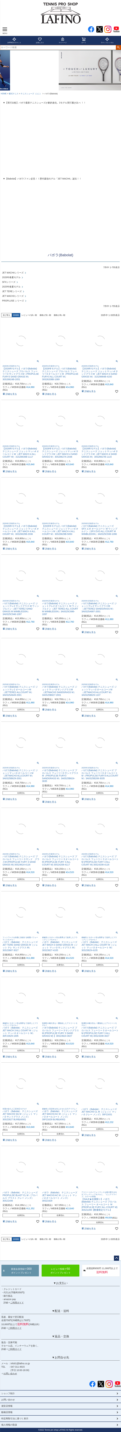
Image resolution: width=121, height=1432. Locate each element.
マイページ (63, 40)
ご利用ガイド (17, 1302)
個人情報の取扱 (9, 1424)
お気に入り (40, 40)
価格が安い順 (45, 315)
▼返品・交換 (60, 1336)
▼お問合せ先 (60, 1357)
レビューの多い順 (29, 315)
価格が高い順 (59, 315)
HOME (4, 94)
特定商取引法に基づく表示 (14, 1418)
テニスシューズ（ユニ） (31, 94)
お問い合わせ (10, 1373)
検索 (118, 47)
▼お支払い (60, 1283)
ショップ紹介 (8, 1393)
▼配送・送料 (60, 1311)
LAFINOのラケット (14, 40)
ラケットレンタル (107, 40)
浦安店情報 (7, 1406)
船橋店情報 (7, 1412)
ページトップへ (116, 1258)
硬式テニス (13, 94)
